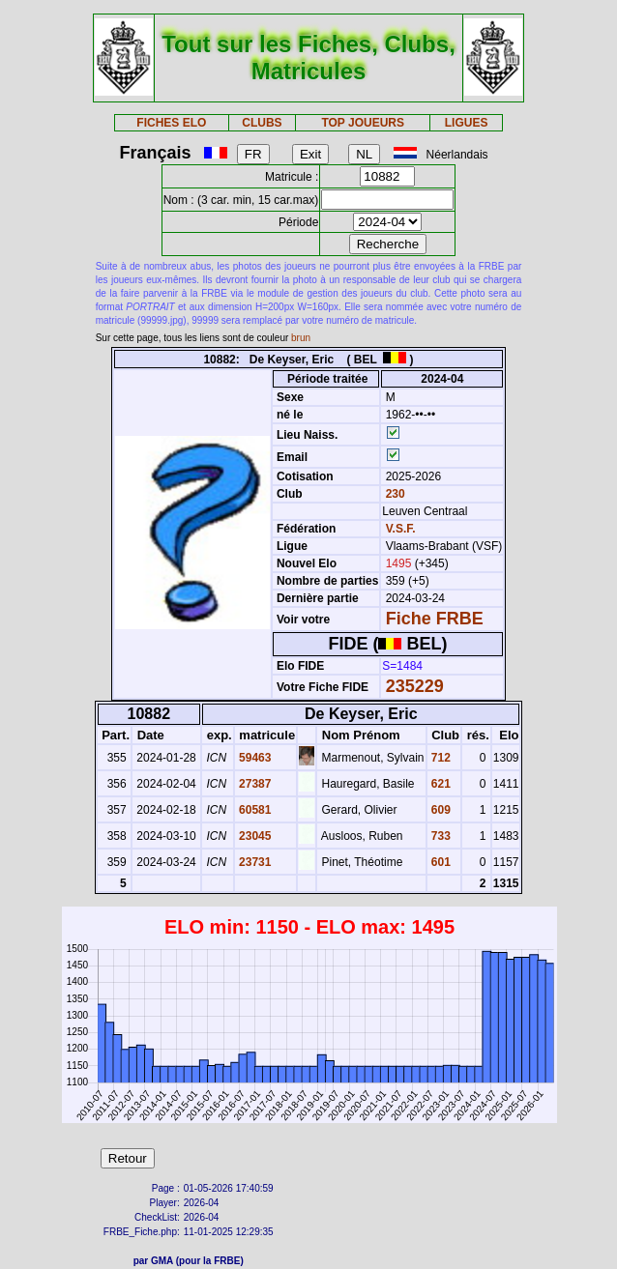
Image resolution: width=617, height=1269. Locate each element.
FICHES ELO (171, 123)
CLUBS (261, 123)
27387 (254, 784)
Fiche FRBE (435, 618)
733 (439, 836)
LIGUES (466, 123)
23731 (254, 862)
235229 (415, 686)
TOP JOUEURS (362, 123)
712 (439, 757)
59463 (254, 757)
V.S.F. (401, 528)
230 (393, 494)
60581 (254, 810)
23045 (254, 836)
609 (439, 810)
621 (439, 784)
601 (439, 862)
